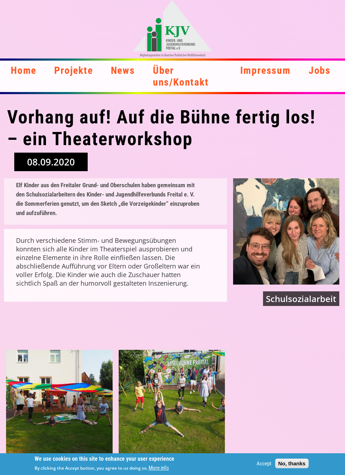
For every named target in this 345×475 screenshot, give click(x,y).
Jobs (320, 70)
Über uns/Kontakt (181, 76)
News (123, 70)
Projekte (73, 70)
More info (159, 469)
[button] (59, 403)
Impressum (265, 70)
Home (23, 70)
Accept (264, 465)
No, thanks (292, 465)
